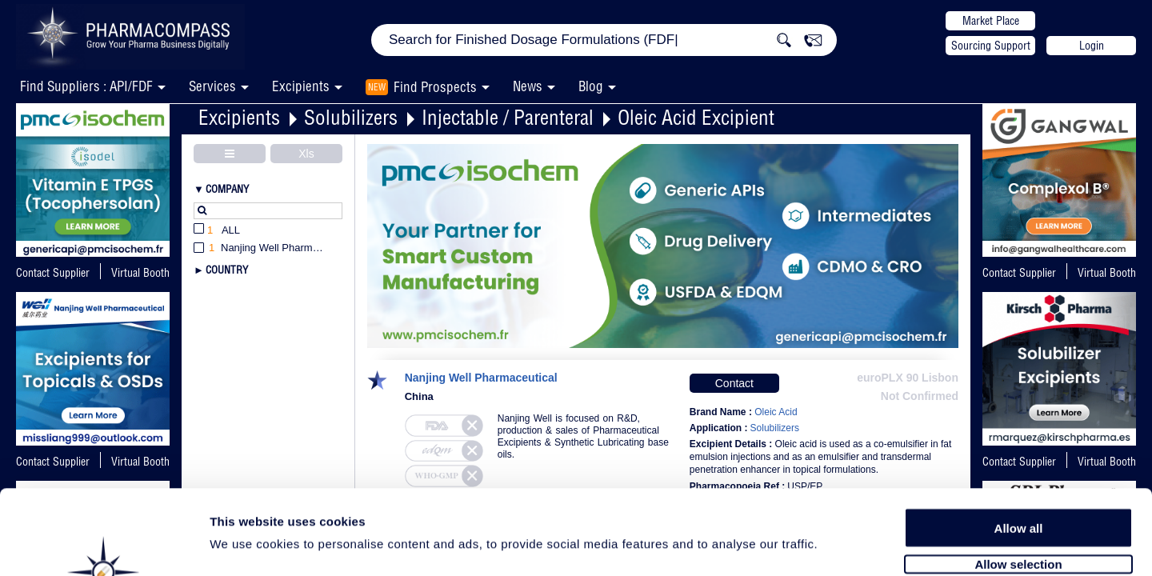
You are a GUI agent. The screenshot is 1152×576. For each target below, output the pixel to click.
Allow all (1018, 442)
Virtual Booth (1107, 273)
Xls (306, 153)
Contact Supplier (53, 273)
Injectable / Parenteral (508, 117)
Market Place (990, 21)
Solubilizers (351, 117)
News (527, 86)
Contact (734, 383)
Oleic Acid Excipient (696, 117)
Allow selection (1018, 478)
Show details (839, 545)
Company (227, 188)
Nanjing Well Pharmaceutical (481, 378)
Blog (590, 86)
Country (227, 269)
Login (1091, 45)
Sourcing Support (990, 45)
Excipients (239, 117)
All (217, 230)
